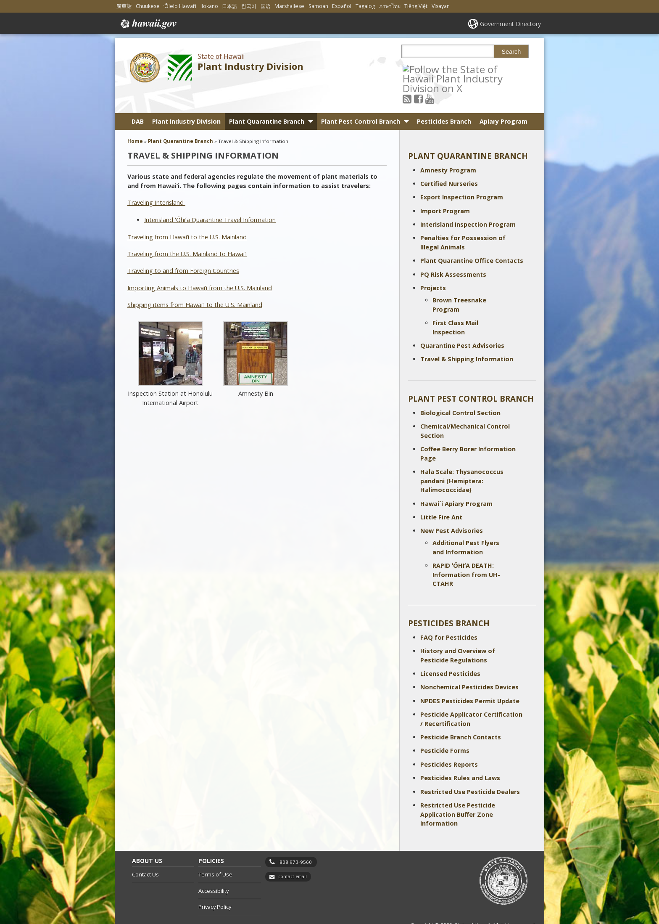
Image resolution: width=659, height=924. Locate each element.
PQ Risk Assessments (453, 251)
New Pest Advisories (451, 508)
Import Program (445, 188)
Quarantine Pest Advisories (462, 322)
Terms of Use (215, 851)
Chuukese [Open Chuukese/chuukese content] (148, 6)
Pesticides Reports (449, 741)
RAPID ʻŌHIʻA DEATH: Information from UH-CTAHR (466, 552)
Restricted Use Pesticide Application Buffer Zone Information (457, 791)
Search (511, 51)
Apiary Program (503, 98)
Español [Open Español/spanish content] (341, 6)
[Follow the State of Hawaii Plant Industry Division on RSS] (418, 69)
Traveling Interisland (156, 180)
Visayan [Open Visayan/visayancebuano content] (441, 6)
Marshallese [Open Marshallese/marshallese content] (289, 6)
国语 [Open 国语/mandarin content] (266, 6)
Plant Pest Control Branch (360, 98)
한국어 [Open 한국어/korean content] (248, 6)
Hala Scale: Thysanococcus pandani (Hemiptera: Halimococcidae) (461, 458)
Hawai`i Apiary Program (456, 481)
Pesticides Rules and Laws (460, 755)
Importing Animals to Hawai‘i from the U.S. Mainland (199, 265)
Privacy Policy (214, 884)
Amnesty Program (448, 147)
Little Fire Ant (441, 494)
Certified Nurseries (449, 160)
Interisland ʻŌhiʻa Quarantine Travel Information (210, 197)
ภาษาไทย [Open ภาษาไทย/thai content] (390, 6)
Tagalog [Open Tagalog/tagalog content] (365, 6)
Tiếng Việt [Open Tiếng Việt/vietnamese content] (415, 6)
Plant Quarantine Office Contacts (471, 238)
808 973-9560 (295, 839)
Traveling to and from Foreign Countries (183, 248)
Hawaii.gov (147, 24)
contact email (292, 854)
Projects (433, 265)
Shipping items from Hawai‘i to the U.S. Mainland (194, 282)
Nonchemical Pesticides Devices (469, 664)
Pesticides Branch (444, 98)
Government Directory (510, 24)
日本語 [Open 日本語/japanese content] (229, 6)
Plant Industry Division (250, 66)
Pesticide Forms (444, 728)
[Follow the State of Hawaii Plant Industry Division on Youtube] (441, 69)
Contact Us (145, 851)
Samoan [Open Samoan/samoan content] (318, 6)
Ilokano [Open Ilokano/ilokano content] (209, 6)
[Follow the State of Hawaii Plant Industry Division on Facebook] (429, 69)
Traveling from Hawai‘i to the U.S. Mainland (187, 214)
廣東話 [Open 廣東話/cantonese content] (124, 6)
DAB (138, 98)
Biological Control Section (460, 390)
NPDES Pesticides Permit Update (469, 678)
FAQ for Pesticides (448, 614)
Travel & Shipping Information (466, 336)
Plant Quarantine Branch (266, 98)
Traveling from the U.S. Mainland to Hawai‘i (187, 231)
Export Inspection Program (461, 174)
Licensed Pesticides (450, 650)
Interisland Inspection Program (468, 202)
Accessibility (213, 867)
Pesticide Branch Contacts (460, 714)
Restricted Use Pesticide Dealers (470, 769)
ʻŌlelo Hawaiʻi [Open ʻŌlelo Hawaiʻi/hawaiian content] (179, 6)
